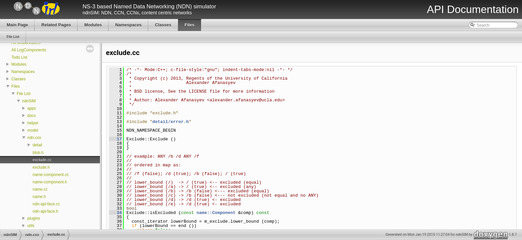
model (32, 130)
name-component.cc (51, 174)
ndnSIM (29, 101)
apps (31, 108)
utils (30, 225)
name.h (39, 196)
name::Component (215, 213)
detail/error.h (170, 122)
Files (15, 86)
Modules (18, 64)
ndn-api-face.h (45, 211)
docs (31, 115)
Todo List (19, 57)
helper (32, 123)
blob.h (38, 152)
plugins (33, 218)
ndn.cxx (34, 137)
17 (115, 139)
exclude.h (41, 167)
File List (23, 93)
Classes (18, 79)
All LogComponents (28, 50)
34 (115, 213)
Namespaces (23, 71)
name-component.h (50, 182)
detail (37, 145)
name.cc (40, 189)
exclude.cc (42, 160)
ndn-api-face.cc (46, 204)
